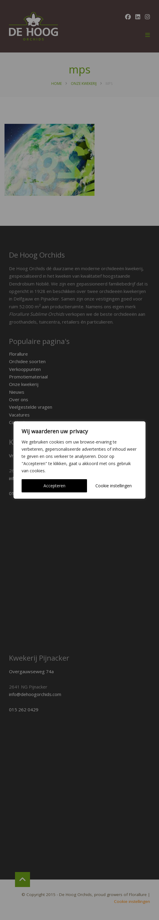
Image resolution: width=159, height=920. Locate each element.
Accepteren (54, 485)
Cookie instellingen (113, 485)
